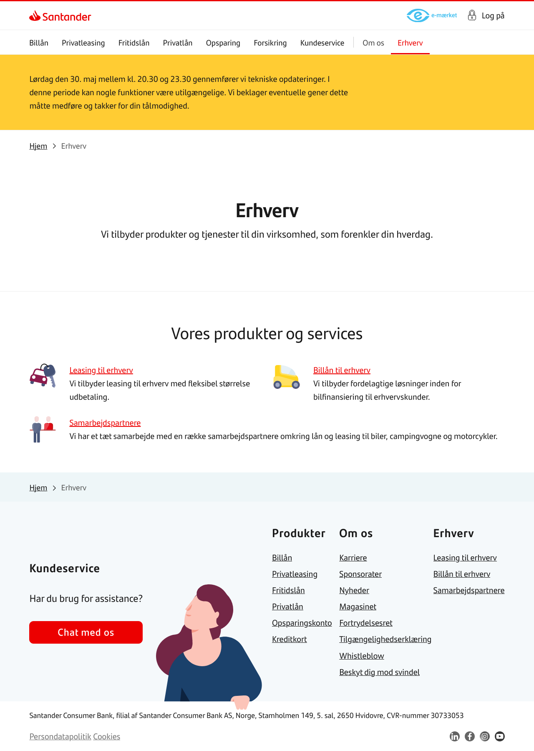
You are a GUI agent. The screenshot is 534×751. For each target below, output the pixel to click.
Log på (493, 15)
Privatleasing (83, 42)
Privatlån (178, 42)
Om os (374, 42)
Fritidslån (134, 42)
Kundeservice (322, 42)
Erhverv (410, 42)
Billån (38, 42)
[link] (36, 15)
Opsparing (223, 42)
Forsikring (270, 42)
